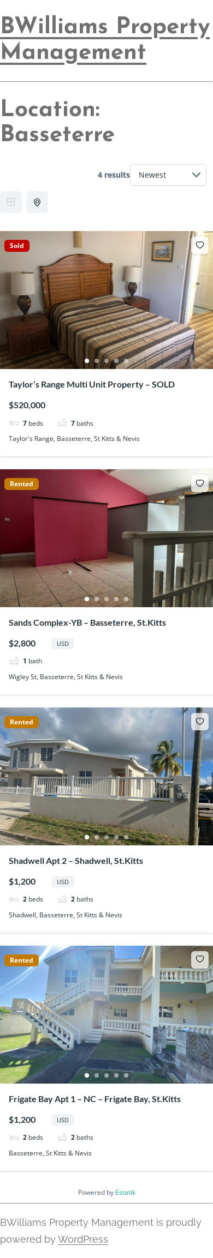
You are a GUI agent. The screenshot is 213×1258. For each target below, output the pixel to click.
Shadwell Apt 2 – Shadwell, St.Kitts (76, 860)
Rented (21, 484)
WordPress (83, 1239)
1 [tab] (87, 361)
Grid (11, 202)
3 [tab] (106, 361)
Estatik (125, 1192)
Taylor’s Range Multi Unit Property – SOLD (92, 384)
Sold (17, 246)
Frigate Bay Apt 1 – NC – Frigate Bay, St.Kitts (95, 1098)
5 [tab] (126, 361)
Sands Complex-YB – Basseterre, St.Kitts (87, 622)
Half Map (38, 202)
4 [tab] (116, 361)
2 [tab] (96, 361)
